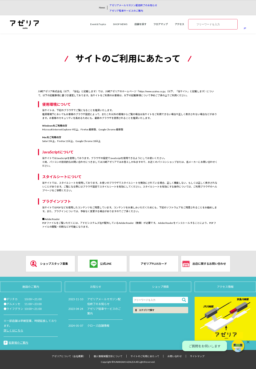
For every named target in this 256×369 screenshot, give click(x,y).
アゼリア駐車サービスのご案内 (126, 10)
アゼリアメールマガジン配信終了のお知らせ (133, 5)
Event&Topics (98, 24)
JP (245, 28)
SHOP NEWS (120, 24)
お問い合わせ (174, 356)
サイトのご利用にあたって (145, 356)
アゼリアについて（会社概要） (68, 356)
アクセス (179, 24)
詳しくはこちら (13, 330)
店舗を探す (140, 24)
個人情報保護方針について (108, 356)
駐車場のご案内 (18, 342)
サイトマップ (197, 356)
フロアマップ (160, 24)
